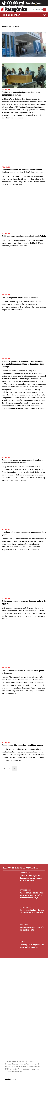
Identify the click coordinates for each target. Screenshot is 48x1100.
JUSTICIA (22, 942)
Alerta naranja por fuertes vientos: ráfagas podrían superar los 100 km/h (31, 895)
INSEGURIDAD (24, 925)
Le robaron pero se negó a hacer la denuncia (20, 297)
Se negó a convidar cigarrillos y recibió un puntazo (22, 745)
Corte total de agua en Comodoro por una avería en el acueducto (31, 878)
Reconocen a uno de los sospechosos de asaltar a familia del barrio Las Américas (22, 461)
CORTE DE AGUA (25, 873)
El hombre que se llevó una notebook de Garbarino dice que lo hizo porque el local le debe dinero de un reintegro (23, 364)
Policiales (6, 90)
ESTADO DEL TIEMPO (26, 890)
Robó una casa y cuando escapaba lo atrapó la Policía (24, 236)
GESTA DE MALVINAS (26, 907)
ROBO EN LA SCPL (11, 26)
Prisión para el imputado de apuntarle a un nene (32, 945)
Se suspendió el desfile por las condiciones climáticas (32, 911)
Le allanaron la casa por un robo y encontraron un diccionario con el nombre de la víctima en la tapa (22, 170)
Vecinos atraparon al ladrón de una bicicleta (32, 928)
